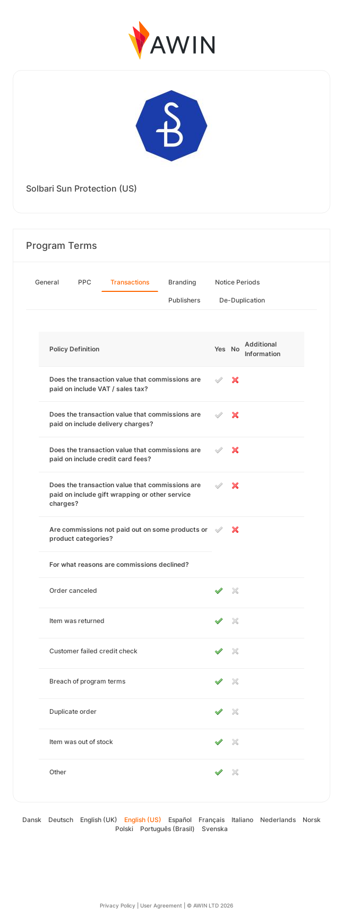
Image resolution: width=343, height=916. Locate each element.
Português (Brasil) (167, 829)
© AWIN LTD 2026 (210, 905)
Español (180, 820)
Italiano (242, 820)
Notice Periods (237, 282)
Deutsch (60, 820)
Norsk (312, 820)
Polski (124, 829)
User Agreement (161, 905)
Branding (182, 282)
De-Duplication (242, 300)
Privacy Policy (117, 905)
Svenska (215, 829)
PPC (84, 282)
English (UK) (98, 820)
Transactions (129, 282)
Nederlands (278, 820)
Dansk (31, 820)
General (47, 282)
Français (212, 820)
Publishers (184, 300)
